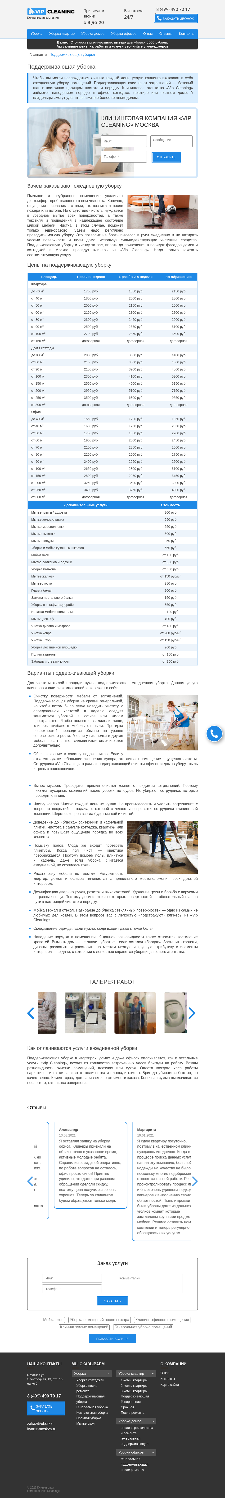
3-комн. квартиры (134, 1391)
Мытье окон (85, 1423)
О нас (148, 33)
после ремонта (132, 1470)
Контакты (186, 33)
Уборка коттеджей (90, 1380)
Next (192, 1013)
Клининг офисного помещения (162, 1320)
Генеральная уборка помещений (143, 1327)
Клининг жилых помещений (84, 1327)
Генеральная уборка (92, 1407)
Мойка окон (53, 1320)
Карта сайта (170, 1385)
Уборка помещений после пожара (99, 1320)
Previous (30, 1013)
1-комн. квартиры (134, 1380)
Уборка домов (93, 33)
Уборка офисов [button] (136, 1452)
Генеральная (131, 1402)
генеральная (130, 1438)
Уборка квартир (62, 33)
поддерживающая (134, 1444)
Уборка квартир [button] (136, 1373)
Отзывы (165, 33)
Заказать (112, 1301)
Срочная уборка (88, 1418)
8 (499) (173, 9)
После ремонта (132, 1412)
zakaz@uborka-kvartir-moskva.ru (41, 1426)
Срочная (127, 1407)
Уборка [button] (92, 1373)
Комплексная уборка (92, 1412)
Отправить (166, 157)
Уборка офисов (123, 33)
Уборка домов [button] (136, 1421)
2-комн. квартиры (134, 1386)
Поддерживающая (135, 1396)
